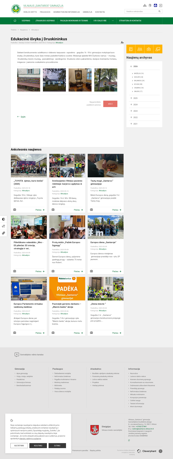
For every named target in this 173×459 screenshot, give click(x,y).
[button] (145, 5)
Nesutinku (38, 446)
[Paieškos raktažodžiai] (143, 11)
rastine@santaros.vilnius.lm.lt (143, 429)
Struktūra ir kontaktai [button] (130, 21)
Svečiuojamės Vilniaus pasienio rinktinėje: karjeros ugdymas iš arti (67, 184)
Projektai (95, 382)
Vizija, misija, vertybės (25, 376)
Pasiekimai (21, 379)
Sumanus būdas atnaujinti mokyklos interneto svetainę (126, 452)
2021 (135, 124)
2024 (135, 105)
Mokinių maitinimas (61, 382)
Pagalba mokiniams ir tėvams (65, 379)
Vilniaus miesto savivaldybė (112, 430)
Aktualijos (35, 30)
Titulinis (14, 30)
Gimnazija (87, 12)
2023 (135, 111)
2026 (135, 66)
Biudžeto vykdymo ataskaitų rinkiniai (105, 373)
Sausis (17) (138, 91)
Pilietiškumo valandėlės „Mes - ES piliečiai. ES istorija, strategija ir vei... (28, 245)
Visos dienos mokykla (62, 391)
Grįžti (23, 117)
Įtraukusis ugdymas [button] (45, 21)
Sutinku (57, 446)
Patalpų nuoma (60, 388)
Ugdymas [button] (26, 21)
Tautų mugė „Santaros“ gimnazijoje (102, 182)
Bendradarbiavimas (24, 385)
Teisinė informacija (137, 404)
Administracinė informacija (66, 12)
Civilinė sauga (135, 400)
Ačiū (110, 103)
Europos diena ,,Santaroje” (103, 242)
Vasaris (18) (139, 88)
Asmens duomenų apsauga (140, 379)
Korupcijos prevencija (138, 397)
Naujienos (24, 30)
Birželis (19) (139, 73)
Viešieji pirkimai (98, 385)
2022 (135, 117)
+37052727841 (141, 426)
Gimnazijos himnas (24, 382)
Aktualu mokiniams (137, 394)
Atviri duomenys (136, 406)
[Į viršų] (160, 451)
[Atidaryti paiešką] (159, 11)
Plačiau (38, 210)
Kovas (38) (138, 84)
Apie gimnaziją (22, 373)
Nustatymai (19, 446)
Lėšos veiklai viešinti (99, 379)
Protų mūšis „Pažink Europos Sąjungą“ (66, 244)
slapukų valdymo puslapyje (30, 439)
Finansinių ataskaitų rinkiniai (102, 376)
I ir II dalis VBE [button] (99, 21)
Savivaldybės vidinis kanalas (29, 355)
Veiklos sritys (30, 12)
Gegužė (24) (138, 77)
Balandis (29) (139, 81)
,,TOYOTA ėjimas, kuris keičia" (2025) (28, 182)
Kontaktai (100, 12)
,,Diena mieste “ (98, 304)
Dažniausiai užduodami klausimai (142, 385)
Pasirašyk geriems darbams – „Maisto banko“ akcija (66, 305)
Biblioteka (58, 385)
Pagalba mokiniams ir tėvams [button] (74, 21)
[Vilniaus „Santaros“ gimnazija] (16, 8)
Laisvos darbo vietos (138, 376)
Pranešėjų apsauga (137, 388)
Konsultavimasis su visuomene (141, 382)
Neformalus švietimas (62, 376)
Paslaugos (45, 12)
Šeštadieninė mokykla (62, 373)
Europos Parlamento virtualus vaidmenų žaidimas (28, 305)
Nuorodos (134, 373)
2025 (135, 98)
